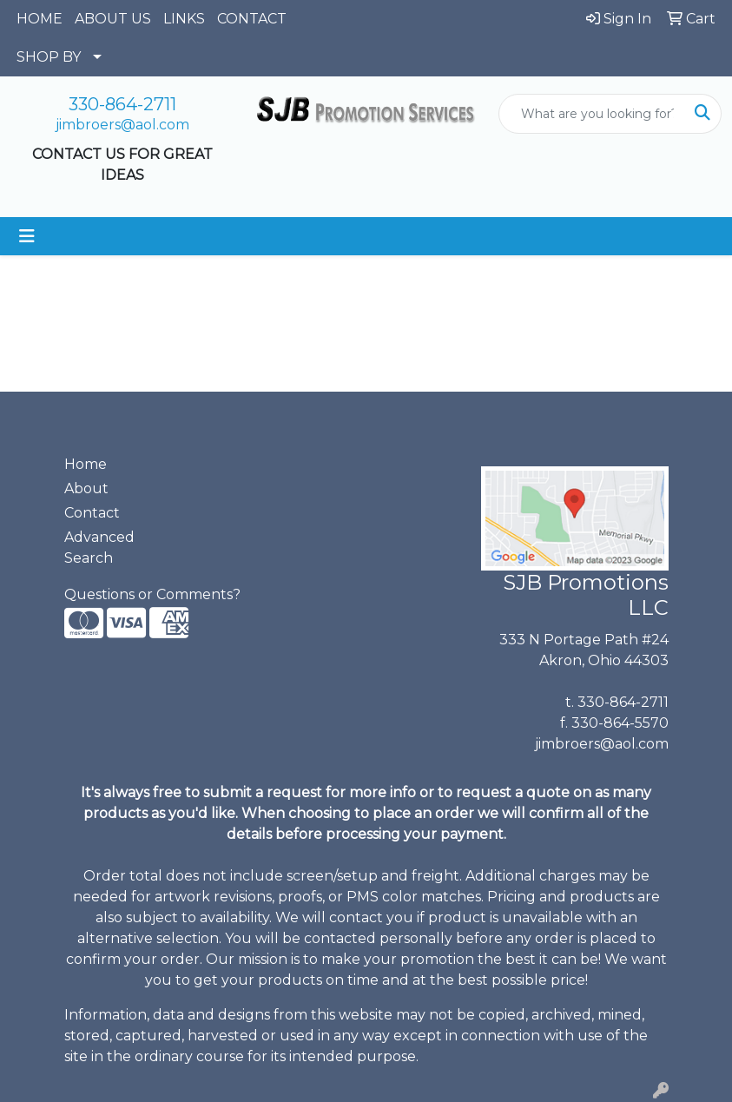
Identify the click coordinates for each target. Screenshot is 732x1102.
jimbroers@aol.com (122, 124)
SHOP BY (48, 57)
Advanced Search (99, 547)
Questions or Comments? (152, 594)
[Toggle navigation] (27, 236)
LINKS (184, 18)
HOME (39, 18)
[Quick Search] (591, 114)
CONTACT (252, 18)
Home (85, 464)
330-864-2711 (122, 104)
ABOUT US (113, 18)
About (86, 488)
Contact (92, 513)
